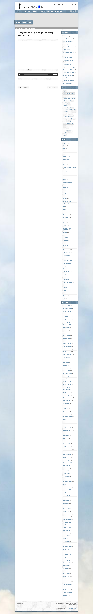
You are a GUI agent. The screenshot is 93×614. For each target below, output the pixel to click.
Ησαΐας (65, 190)
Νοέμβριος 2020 (67, 424)
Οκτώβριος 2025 (67, 319)
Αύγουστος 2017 (67, 530)
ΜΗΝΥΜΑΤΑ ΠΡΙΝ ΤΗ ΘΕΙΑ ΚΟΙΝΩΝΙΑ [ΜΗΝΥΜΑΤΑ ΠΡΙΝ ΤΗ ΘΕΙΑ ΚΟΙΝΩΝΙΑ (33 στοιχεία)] (70, 110)
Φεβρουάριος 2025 (67, 341)
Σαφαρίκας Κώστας (68, 75)
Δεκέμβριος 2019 (67, 454)
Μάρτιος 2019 (66, 479)
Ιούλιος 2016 (66, 565)
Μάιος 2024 (66, 365)
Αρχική (19, 11)
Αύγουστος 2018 (67, 497)
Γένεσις (65, 164)
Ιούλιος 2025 (66, 327)
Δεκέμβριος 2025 (67, 313)
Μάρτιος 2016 (66, 576)
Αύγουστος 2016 (67, 562)
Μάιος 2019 (66, 473)
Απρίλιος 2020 (66, 443)
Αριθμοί (65, 153)
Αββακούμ (65, 143)
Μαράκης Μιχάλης (67, 41)
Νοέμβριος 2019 (67, 457)
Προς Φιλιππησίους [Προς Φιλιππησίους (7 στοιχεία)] (68, 130)
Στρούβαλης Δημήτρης (68, 80)
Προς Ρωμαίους (67, 271)
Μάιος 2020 (66, 441)
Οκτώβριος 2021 (67, 395)
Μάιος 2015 (66, 595)
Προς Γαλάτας (66, 249)
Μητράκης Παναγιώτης (68, 46)
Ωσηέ (64, 298)
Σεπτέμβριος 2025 (67, 322)
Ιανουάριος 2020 (67, 451)
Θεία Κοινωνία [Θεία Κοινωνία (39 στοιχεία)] (67, 98)
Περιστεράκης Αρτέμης (68, 64)
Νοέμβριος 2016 (67, 554)
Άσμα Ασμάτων (66, 156)
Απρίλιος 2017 (66, 541)
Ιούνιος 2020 (66, 438)
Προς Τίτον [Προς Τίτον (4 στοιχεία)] (66, 128)
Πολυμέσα (42, 11)
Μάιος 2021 (66, 408)
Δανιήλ (65, 171)
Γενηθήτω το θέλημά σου (29, 79)
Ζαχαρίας (65, 187)
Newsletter (50, 11)
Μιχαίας (65, 232)
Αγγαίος (65, 145)
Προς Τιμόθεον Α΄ (67, 274)
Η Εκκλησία (35, 11)
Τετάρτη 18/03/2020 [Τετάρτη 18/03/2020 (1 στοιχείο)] (68, 132)
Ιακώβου (65, 193)
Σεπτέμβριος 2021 (67, 397)
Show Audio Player (28, 70)
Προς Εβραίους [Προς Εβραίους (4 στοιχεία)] (72, 118)
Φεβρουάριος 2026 (67, 308)
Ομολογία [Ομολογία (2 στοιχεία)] (70, 114)
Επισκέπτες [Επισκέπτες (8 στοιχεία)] (66, 95)
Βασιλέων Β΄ (66, 162)
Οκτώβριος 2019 (67, 460)
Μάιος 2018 (66, 506)
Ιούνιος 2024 (66, 362)
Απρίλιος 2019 (66, 476)
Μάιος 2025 (66, 332)
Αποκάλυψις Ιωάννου (68, 151)
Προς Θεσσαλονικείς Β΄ (68, 260)
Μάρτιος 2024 (66, 370)
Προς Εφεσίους (66, 255)
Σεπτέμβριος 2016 (67, 560)
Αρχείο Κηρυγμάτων (23, 28)
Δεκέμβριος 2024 (67, 346)
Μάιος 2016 (66, 570)
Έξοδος (65, 179)
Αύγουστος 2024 (67, 357)
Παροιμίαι (65, 240)
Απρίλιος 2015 (66, 598)
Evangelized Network (71, 608)
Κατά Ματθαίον (67, 220)
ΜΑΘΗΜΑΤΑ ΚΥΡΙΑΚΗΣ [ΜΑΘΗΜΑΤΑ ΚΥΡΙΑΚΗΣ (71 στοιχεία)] (69, 107)
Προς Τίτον (66, 279)
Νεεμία (64, 235)
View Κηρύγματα (31, 28)
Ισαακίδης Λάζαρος (68, 38)
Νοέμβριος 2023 (67, 381)
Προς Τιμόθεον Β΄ (67, 276)
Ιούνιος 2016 (66, 568)
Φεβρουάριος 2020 (67, 449)
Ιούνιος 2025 (66, 330)
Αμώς (64, 148)
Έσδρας (65, 185)
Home (17, 28)
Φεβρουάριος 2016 (67, 579)
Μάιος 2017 (66, 538)
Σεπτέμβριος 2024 (67, 354)
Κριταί (64, 222)
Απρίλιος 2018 (66, 508)
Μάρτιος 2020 (66, 446)
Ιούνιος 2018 (66, 503)
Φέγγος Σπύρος (67, 83)
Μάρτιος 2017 (66, 543)
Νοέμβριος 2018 (67, 489)
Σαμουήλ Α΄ (65, 287)
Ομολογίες (65, 55)
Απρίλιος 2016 (66, 573)
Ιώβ (64, 206)
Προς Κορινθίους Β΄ (67, 268)
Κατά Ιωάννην (66, 212)
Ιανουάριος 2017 (67, 549)
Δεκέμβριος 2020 (67, 422)
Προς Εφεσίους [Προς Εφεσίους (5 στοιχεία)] (67, 121)
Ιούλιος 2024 (66, 359)
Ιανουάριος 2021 (67, 419)
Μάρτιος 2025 (66, 338)
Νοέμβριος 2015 (67, 587)
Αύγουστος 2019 (67, 465)
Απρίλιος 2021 (66, 411)
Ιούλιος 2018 (66, 500)
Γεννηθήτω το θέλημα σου (69, 167)
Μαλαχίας (65, 225)
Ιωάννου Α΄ (65, 203)
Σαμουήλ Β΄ (65, 290)
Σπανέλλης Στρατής (68, 77)
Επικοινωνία (58, 11)
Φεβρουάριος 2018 (67, 514)
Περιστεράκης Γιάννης (68, 67)
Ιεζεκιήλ (65, 195)
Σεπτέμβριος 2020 (67, 430)
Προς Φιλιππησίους (68, 282)
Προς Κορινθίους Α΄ (67, 266)
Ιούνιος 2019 (66, 470)
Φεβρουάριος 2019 (67, 481)
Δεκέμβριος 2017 (67, 519)
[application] (38, 74)
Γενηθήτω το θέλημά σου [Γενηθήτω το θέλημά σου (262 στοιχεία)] (69, 93)
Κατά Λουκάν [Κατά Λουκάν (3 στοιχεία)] (70, 100)
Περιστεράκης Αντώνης (31, 39)
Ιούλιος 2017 (66, 533)
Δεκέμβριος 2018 (67, 487)
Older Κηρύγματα (52, 87)
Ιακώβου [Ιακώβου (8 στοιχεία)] (73, 98)
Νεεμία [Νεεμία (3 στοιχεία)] (65, 114)
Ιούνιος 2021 (66, 406)
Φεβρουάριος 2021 (67, 416)
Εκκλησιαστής (66, 176)
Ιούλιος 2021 (66, 403)
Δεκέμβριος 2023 (67, 378)
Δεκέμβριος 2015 (67, 584)
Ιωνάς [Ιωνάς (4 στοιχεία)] (65, 100)
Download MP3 (44, 70)
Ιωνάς (64, 209)
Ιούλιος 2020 (66, 435)
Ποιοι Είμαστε (26, 11)
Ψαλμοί (65, 295)
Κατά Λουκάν (66, 214)
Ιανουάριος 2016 (67, 581)
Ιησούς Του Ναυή (67, 201)
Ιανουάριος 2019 (67, 484)
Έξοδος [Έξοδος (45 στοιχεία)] (65, 91)
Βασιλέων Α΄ (66, 159)
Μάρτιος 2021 (66, 414)
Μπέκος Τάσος (66, 49)
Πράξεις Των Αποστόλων (69, 245)
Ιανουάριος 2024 (67, 376)
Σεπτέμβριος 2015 (67, 592)
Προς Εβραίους (66, 252)
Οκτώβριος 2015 (67, 589)
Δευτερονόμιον (67, 174)
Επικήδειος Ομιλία (67, 182)
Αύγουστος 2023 (67, 389)
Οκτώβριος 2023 (67, 384)
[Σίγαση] (52, 74)
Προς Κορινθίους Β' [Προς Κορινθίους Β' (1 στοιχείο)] (68, 125)
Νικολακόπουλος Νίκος (69, 52)
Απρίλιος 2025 (66, 335)
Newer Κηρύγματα (23, 87)
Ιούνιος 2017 (66, 535)
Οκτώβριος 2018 (67, 492)
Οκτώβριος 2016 (67, 557)
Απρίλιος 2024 (66, 368)
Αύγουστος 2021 (67, 400)
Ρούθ (64, 285)
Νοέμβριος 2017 (67, 522)
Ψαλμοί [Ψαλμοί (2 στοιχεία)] (65, 135)
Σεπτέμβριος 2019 (67, 462)
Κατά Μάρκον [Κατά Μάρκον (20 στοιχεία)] (67, 103)
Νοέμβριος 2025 (67, 316)
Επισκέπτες (66, 36)
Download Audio (40, 70)
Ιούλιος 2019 (66, 468)
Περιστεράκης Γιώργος (68, 69)
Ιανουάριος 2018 (67, 516)
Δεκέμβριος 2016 (67, 552)
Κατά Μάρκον (66, 217)
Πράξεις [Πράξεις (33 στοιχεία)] (65, 118)
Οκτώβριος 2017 (67, 525)
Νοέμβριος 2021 (67, 392)
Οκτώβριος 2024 (67, 351)
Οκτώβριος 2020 (67, 427)
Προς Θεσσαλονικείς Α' (69, 257)
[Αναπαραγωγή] (19, 74)
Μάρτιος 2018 (66, 511)
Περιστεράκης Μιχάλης (69, 72)
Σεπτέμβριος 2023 (67, 387)
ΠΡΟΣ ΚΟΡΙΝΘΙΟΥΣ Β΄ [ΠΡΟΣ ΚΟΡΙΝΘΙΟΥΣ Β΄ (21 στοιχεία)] (68, 116)
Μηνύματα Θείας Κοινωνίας (67, 229)
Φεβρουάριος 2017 (67, 546)
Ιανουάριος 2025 (67, 343)
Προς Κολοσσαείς (67, 263)
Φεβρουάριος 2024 (67, 373)
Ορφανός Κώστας (67, 57)
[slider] (36, 74)
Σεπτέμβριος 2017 (67, 527)
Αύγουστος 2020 (67, 433)
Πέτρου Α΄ (65, 243)
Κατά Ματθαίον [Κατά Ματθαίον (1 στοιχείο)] (67, 105)
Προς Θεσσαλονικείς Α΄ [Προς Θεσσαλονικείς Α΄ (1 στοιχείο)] (69, 123)
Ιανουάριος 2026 (67, 311)
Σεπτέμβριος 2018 (67, 495)
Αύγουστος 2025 (67, 324)
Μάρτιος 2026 (66, 305)
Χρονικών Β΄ (66, 293)
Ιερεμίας (65, 198)
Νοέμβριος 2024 (67, 349)
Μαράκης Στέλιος (67, 44)
